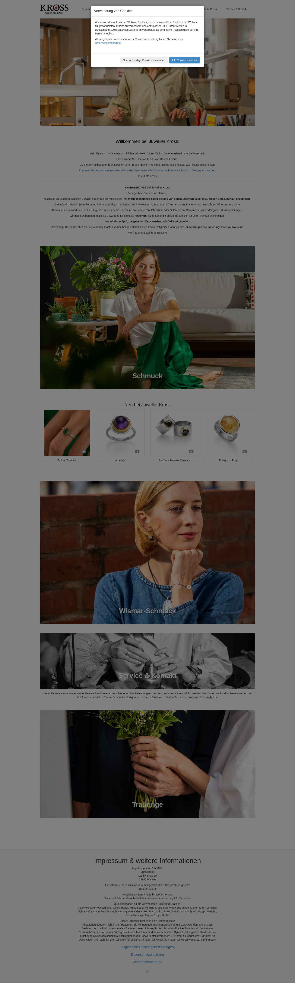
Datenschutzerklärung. (108, 42)
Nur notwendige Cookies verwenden (144, 60)
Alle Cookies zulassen (185, 60)
